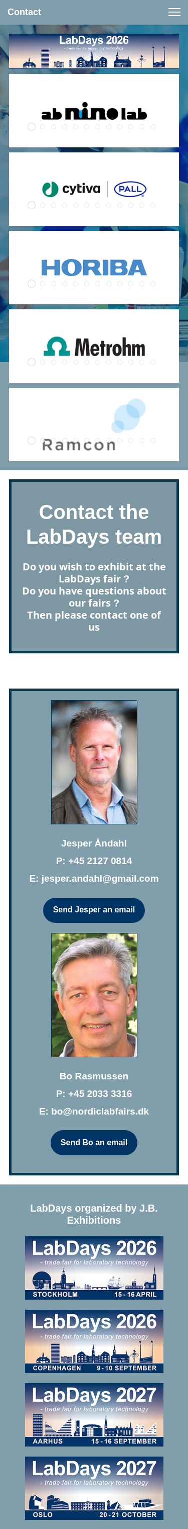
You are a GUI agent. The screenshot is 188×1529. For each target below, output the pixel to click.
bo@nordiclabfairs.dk (100, 1111)
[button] (174, 12)
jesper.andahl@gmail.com (100, 878)
